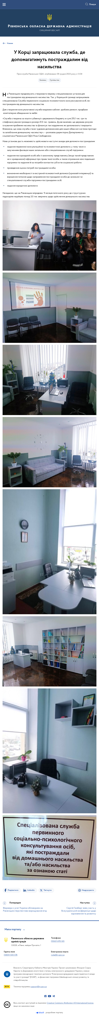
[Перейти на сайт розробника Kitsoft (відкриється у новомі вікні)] (40, 1013)
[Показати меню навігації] (4, 4)
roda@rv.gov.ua (57, 955)
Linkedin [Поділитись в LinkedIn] (31, 890)
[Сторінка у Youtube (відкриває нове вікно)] (49, 996)
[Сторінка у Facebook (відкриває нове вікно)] (45, 996)
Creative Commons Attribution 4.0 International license (70, 1003)
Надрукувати (88, 890)
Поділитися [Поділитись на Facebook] (13, 890)
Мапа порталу (13, 929)
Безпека (43, 80)
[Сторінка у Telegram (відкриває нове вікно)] (53, 996)
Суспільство (54, 80)
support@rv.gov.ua (39, 987)
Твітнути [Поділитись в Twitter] (48, 890)
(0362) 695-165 (57, 941)
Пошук (92, 4)
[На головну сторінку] (49, 23)
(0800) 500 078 (10, 955)
